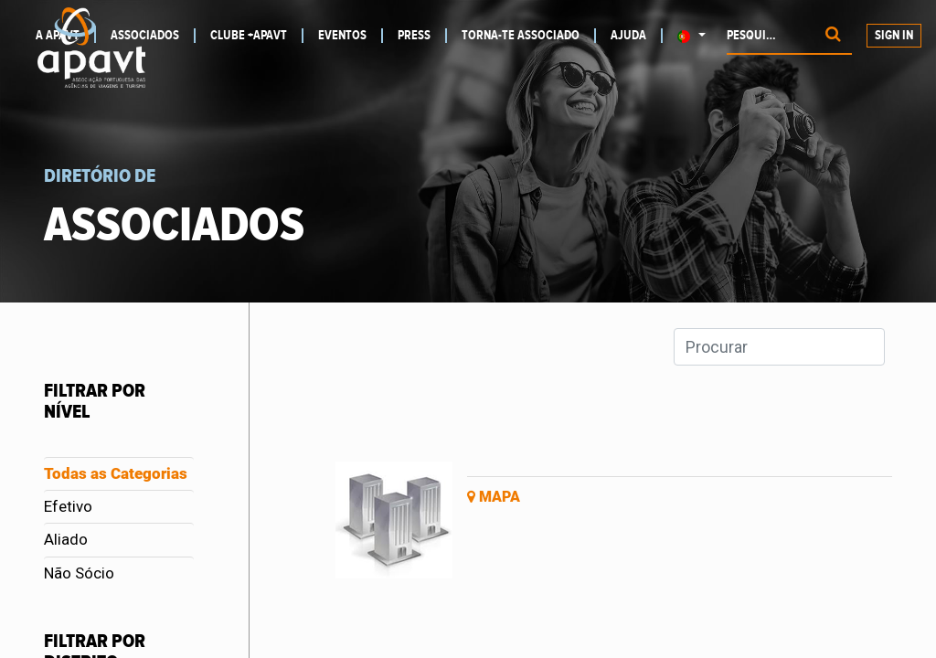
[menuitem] (153, 35)
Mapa (493, 496)
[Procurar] (833, 36)
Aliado (66, 539)
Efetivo (68, 506)
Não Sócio (79, 573)
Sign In (894, 35)
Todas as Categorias (115, 473)
